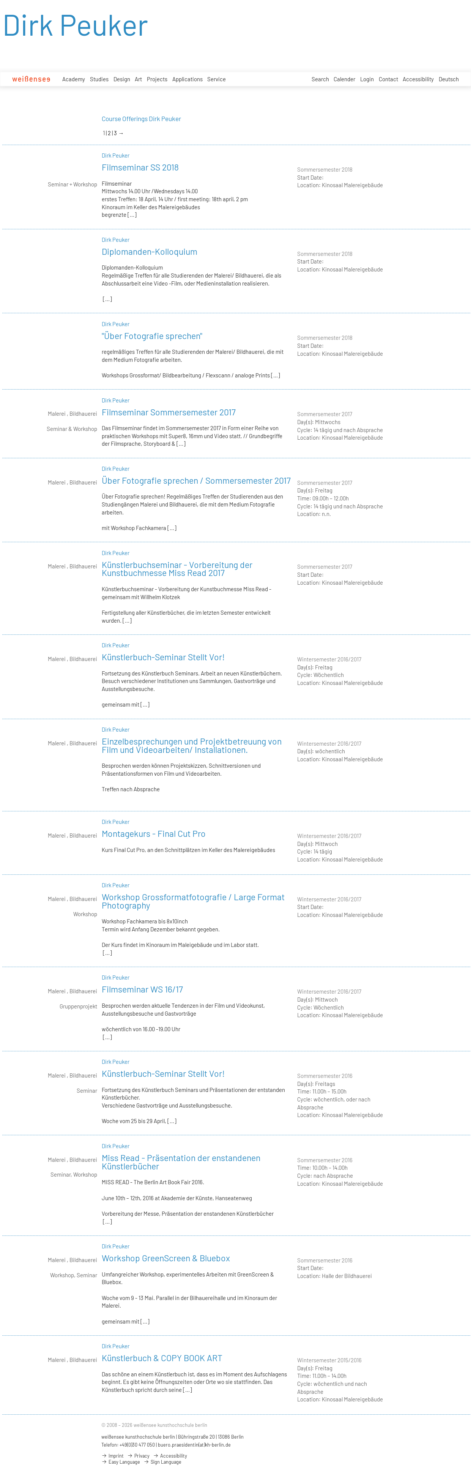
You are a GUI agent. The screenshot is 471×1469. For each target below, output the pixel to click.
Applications (187, 79)
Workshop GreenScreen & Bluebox (166, 1258)
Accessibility (418, 79)
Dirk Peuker (115, 155)
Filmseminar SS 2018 (140, 167)
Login (367, 79)
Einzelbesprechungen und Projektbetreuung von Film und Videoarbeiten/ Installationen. (192, 745)
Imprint (112, 1456)
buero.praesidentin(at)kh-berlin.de (194, 1445)
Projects (157, 79)
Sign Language (162, 1462)
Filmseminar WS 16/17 (142, 989)
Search (320, 79)
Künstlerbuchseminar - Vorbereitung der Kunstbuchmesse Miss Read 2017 (177, 568)
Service (216, 79)
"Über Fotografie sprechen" (152, 335)
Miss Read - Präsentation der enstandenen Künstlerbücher (181, 1161)
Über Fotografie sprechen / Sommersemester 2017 (196, 480)
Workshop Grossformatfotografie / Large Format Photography (193, 900)
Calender (344, 79)
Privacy (138, 1456)
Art (138, 79)
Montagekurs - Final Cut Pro (154, 833)
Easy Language (120, 1462)
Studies (99, 79)
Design (121, 79)
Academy (73, 79)
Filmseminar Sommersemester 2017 (169, 412)
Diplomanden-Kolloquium (149, 251)
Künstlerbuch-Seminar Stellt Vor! (163, 657)
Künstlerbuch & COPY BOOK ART (162, 1357)
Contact (388, 79)
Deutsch (449, 79)
